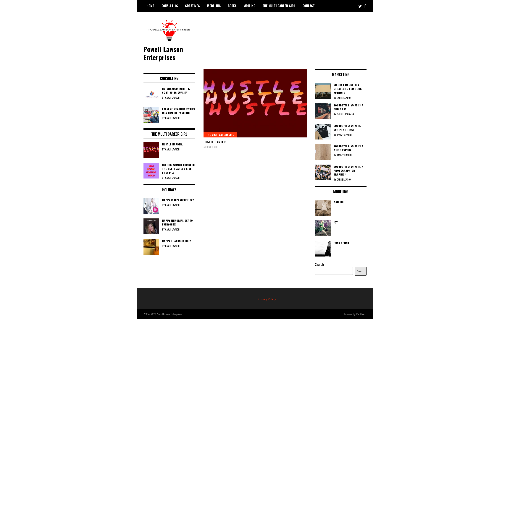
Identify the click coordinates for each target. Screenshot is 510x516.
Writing (249, 6)
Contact (309, 6)
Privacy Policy (267, 299)
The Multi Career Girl (279, 6)
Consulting (170, 6)
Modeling (214, 6)
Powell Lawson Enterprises (163, 53)
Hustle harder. (215, 142)
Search (319, 264)
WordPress (361, 314)
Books (232, 6)
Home (150, 6)
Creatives (192, 6)
